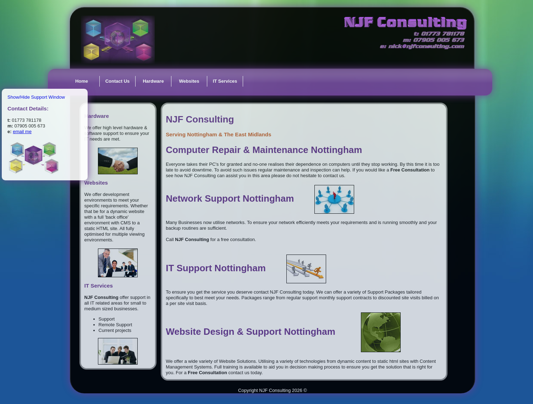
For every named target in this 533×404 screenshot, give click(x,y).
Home (81, 81)
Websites (189, 81)
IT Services (225, 81)
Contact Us (117, 81)
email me (22, 131)
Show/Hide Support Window (36, 97)
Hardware (153, 81)
